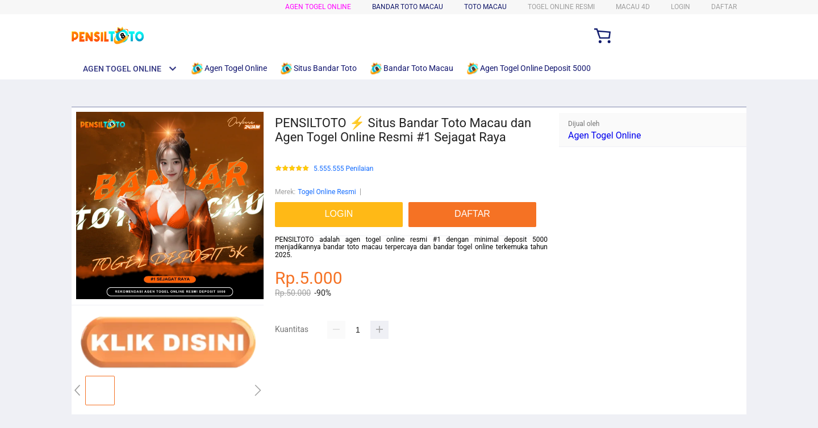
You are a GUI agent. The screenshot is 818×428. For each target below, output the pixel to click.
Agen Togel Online (318, 7)
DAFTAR (724, 7)
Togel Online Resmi (327, 192)
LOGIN (680, 7)
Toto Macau (485, 7)
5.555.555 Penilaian (343, 169)
